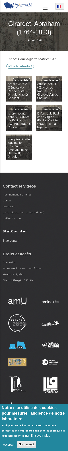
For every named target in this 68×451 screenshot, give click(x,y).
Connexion (9, 262)
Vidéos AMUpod (12, 218)
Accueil (31, 40)
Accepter (9, 444)
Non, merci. (26, 444)
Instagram (9, 206)
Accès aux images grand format (22, 268)
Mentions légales (13, 274)
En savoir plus (40, 435)
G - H (39, 40)
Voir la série (21, 80)
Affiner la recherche (20, 66)
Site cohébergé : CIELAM (18, 280)
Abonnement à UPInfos (17, 194)
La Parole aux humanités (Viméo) (23, 212)
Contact (8, 200)
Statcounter (11, 241)
